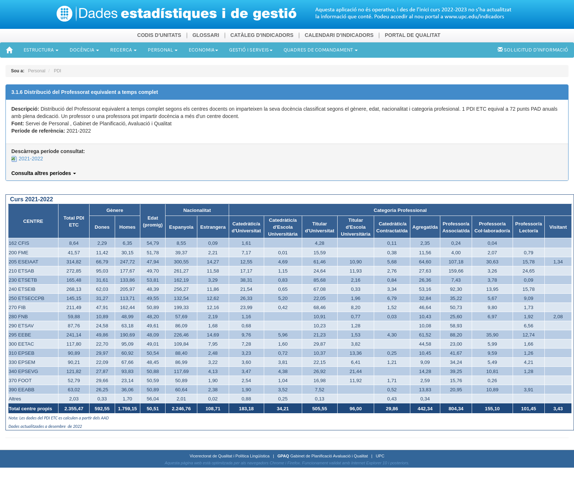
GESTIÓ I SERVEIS (251, 50)
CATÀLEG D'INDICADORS (262, 35)
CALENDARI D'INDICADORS (339, 35)
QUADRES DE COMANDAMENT (321, 50)
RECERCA (123, 50)
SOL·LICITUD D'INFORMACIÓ (533, 50)
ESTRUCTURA (40, 50)
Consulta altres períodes (43, 173)
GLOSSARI (206, 35)
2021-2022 (27, 158)
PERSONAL (163, 50)
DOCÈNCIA (84, 50)
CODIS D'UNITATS (159, 35)
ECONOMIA (203, 50)
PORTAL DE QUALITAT (412, 35)
